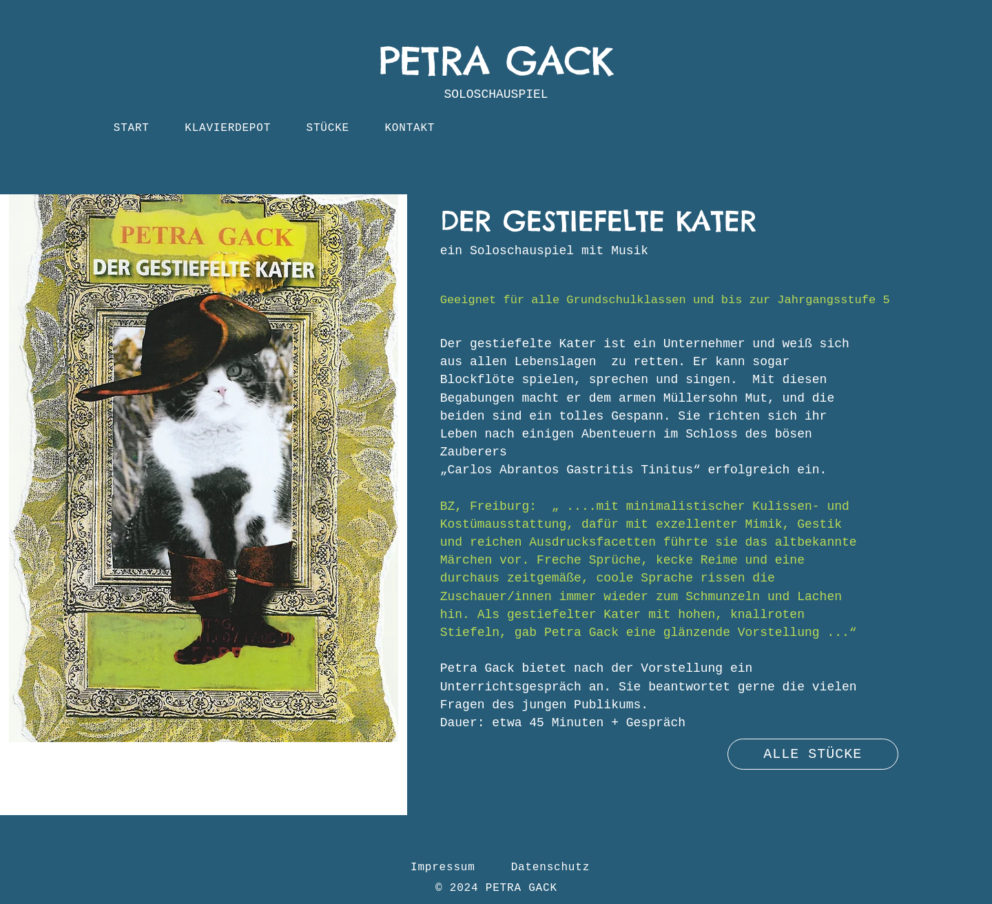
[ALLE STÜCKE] (812, 754)
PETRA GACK (496, 61)
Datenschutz (550, 867)
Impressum (443, 867)
